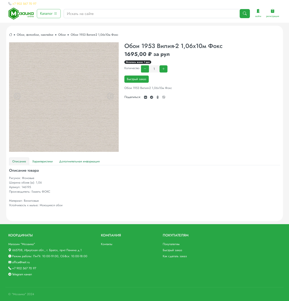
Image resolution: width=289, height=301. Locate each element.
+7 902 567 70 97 (24, 4)
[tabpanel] (144, 188)
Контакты (106, 244)
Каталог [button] (48, 13)
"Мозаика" (19, 294)
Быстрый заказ (136, 79)
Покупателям (171, 244)
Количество (131, 68)
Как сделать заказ (175, 256)
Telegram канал (22, 274)
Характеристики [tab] (42, 161)
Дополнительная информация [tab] (79, 161)
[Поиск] (245, 13)
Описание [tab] (19, 161)
